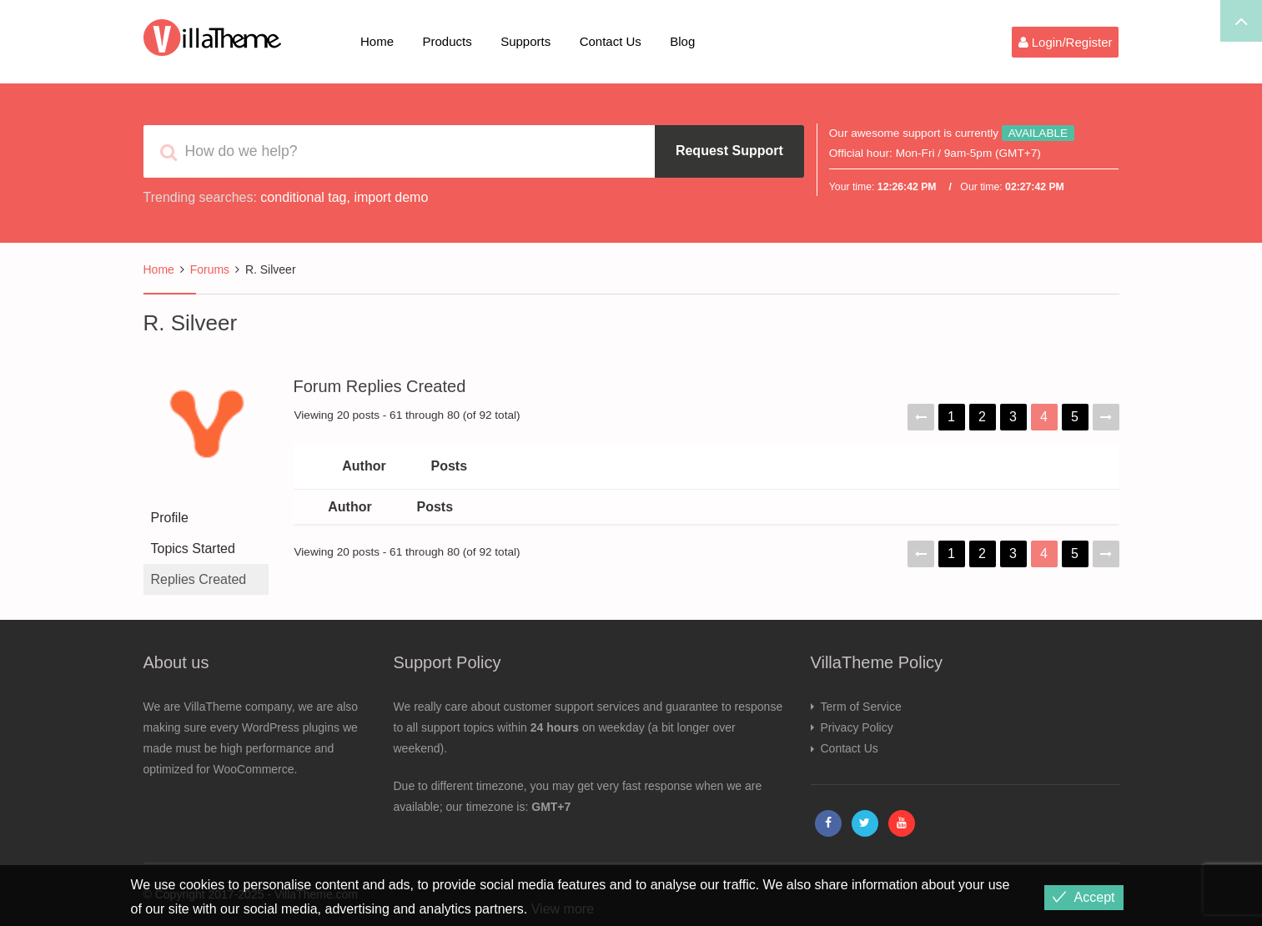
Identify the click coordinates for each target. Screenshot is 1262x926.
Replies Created (199, 579)
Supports (525, 41)
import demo (391, 197)
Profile (170, 518)
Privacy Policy (857, 727)
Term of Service (861, 706)
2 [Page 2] (982, 417)
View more (562, 909)
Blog (682, 41)
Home (377, 41)
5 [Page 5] (1074, 417)
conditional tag (303, 197)
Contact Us (610, 41)
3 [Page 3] (1013, 417)
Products (446, 41)
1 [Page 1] (951, 417)
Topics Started (193, 548)
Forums (209, 269)
